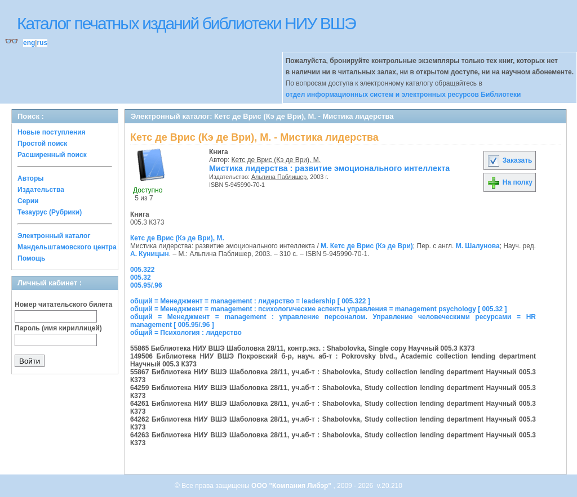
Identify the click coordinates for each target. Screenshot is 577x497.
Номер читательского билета (63, 304)
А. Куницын (149, 254)
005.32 (140, 277)
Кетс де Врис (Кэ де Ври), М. (276, 160)
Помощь (31, 258)
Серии (27, 201)
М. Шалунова (478, 246)
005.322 (142, 270)
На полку (509, 182)
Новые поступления (51, 132)
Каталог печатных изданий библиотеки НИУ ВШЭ (186, 23)
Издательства (40, 190)
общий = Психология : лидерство (186, 333)
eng (29, 43)
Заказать (509, 160)
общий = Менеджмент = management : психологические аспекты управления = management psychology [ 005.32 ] (318, 309)
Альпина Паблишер (279, 176)
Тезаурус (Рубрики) (49, 212)
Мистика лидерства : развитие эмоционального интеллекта (329, 168)
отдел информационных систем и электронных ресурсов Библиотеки (403, 94)
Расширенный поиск (52, 155)
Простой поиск (42, 143)
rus (42, 43)
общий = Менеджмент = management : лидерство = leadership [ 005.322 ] (250, 301)
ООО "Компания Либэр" (292, 486)
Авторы (30, 178)
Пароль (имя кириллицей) (58, 328)
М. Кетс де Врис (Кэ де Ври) (367, 246)
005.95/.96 (146, 285)
